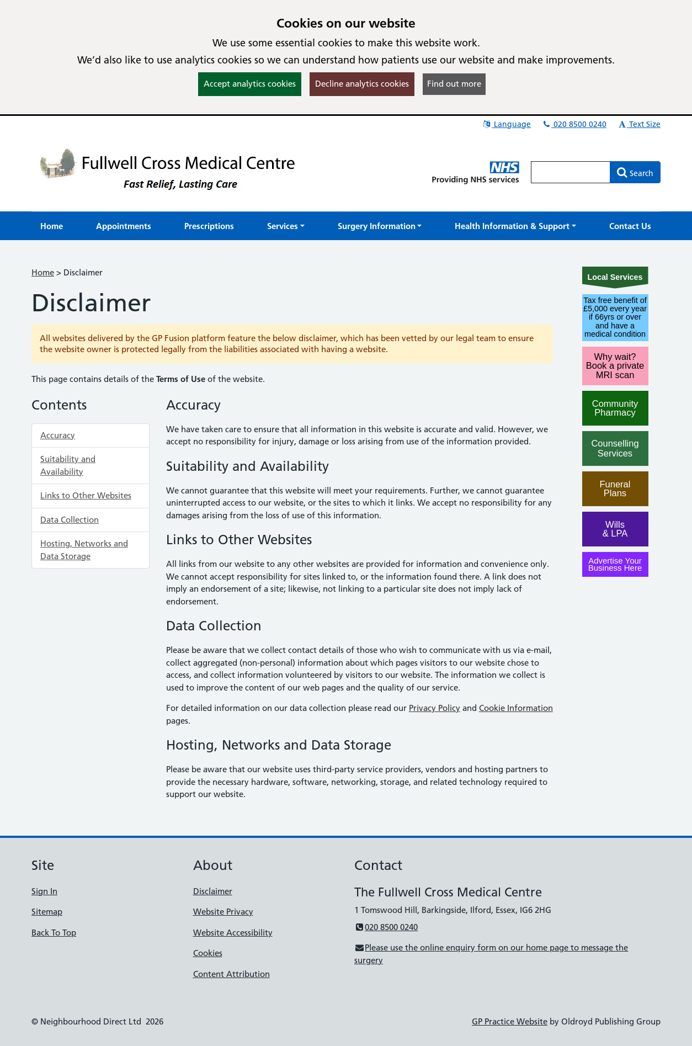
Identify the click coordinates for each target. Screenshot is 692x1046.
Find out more (454, 83)
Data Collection (69, 519)
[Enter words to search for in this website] (570, 172)
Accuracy (57, 435)
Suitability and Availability (67, 465)
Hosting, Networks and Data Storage (84, 549)
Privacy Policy (434, 708)
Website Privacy (223, 911)
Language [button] (506, 124)
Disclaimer (212, 891)
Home (42, 272)
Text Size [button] (639, 124)
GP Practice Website (509, 1021)
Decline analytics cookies (362, 83)
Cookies (207, 953)
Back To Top (53, 932)
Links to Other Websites (85, 495)
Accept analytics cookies (250, 83)
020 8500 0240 (573, 124)
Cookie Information (516, 708)
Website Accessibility (233, 932)
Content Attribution (231, 974)
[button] (285, 226)
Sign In (44, 891)
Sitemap (46, 911)
